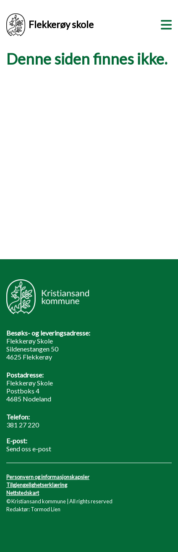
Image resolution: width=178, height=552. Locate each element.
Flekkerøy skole (50, 24)
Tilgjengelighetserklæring (36, 485)
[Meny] (164, 23)
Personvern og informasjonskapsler (47, 477)
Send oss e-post (28, 449)
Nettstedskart (22, 493)
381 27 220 (22, 425)
